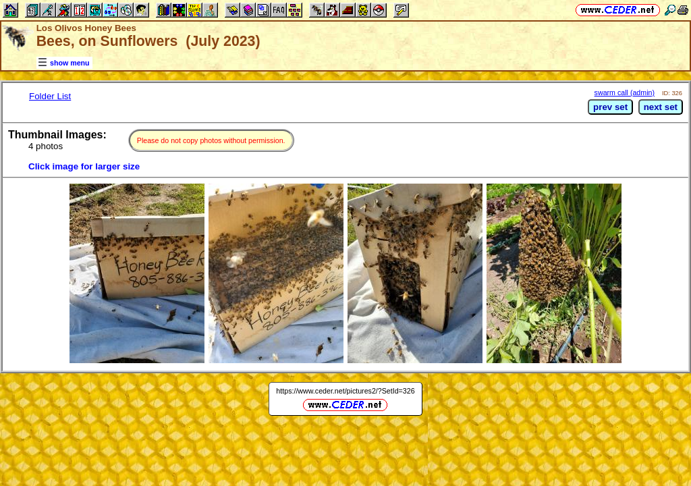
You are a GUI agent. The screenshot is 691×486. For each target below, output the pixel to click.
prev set (610, 107)
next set (661, 107)
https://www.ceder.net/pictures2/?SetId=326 (345, 391)
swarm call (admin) (625, 92)
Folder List (50, 96)
